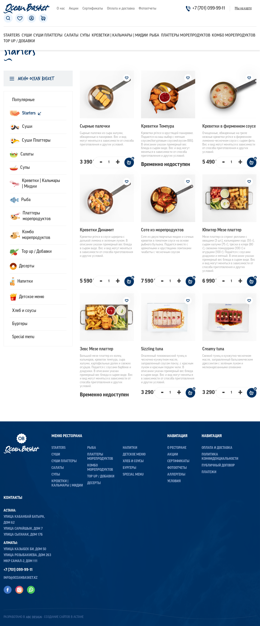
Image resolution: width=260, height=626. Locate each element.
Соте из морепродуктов (162, 230)
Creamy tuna (213, 349)
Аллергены (176, 474)
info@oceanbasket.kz (21, 577)
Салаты (71, 35)
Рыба (154, 35)
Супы (85, 35)
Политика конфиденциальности (220, 457)
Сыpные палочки (95, 126)
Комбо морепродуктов (233, 35)
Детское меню (134, 454)
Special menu (133, 474)
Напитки (130, 448)
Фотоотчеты (147, 8)
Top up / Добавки (19, 41)
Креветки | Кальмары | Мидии (120, 35)
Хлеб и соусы (133, 461)
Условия (174, 481)
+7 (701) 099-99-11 (205, 8)
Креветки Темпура (157, 126)
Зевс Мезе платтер (96, 349)
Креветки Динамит (97, 230)
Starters (12, 35)
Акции (73, 8)
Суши (27, 35)
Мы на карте (243, 8)
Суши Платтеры (47, 35)
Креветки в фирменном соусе (229, 126)
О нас (61, 8)
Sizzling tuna (152, 349)
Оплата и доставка (121, 8)
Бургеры (129, 468)
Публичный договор (218, 465)
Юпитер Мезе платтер (221, 230)
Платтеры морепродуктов (185, 35)
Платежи (209, 472)
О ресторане (176, 448)
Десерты (94, 483)
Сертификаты (92, 8)
